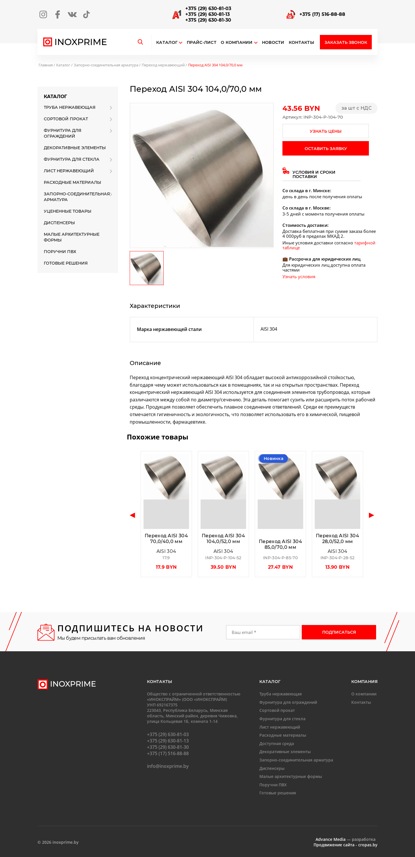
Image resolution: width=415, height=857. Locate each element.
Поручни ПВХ (60, 251)
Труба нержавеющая (69, 107)
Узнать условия (298, 276)
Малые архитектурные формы (71, 237)
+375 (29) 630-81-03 (208, 8)
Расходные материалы (72, 182)
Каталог (167, 42)
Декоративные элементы (75, 147)
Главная (46, 65)
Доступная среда (276, 743)
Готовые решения (66, 263)
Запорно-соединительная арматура (106, 65)
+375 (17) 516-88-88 (322, 14)
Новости (273, 42)
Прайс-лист (201, 42)
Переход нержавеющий (163, 65)
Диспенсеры (59, 222)
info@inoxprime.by (168, 766)
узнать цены (326, 131)
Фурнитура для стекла (71, 159)
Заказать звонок (346, 42)
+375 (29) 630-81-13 (207, 14)
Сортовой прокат (66, 118)
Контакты (301, 42)
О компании (239, 42)
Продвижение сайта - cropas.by (346, 844)
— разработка (346, 839)
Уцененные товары (67, 211)
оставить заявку (326, 148)
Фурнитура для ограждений (62, 133)
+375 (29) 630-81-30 (208, 20)
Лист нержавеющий (69, 170)
